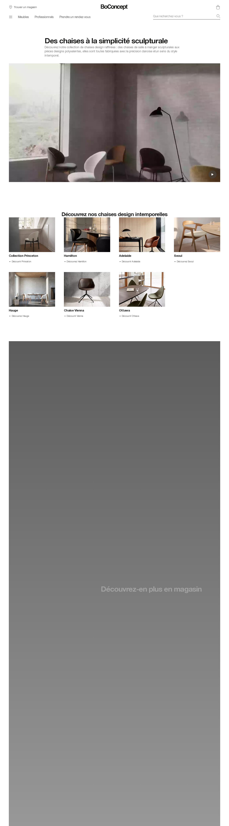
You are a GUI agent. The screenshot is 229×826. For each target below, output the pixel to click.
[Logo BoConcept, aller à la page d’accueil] (114, 7)
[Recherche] (218, 16)
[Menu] (10, 17)
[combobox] (186, 16)
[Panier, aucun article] (218, 7)
